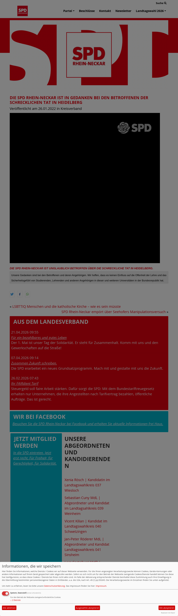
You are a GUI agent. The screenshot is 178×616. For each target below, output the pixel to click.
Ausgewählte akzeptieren (87, 608)
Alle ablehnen (9, 608)
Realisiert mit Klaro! (168, 613)
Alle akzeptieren (166, 608)
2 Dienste (15, 600)
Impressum (101, 586)
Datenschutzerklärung (54, 586)
